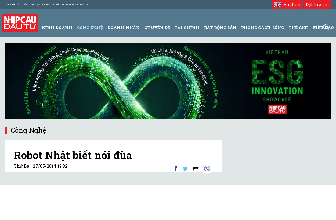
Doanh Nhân (123, 27)
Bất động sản (220, 27)
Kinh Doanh (57, 27)
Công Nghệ (90, 27)
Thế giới (298, 27)
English (287, 4)
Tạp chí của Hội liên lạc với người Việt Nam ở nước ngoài (46, 4)
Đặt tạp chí (317, 4)
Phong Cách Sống (262, 27)
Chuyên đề (157, 27)
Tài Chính (187, 27)
